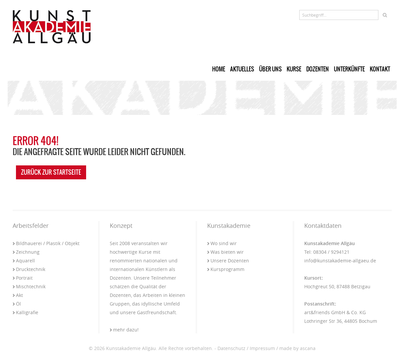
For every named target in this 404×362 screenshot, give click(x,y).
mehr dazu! (124, 329)
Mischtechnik (29, 286)
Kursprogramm (225, 269)
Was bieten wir (225, 252)
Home (218, 69)
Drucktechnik (29, 269)
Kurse (294, 69)
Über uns (270, 69)
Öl (17, 304)
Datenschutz (231, 348)
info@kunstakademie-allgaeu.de (340, 260)
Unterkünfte (349, 69)
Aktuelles (242, 69)
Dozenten (317, 69)
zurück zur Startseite (51, 172)
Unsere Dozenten (228, 260)
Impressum (262, 348)
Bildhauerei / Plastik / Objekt (46, 243)
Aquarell (24, 260)
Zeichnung (26, 252)
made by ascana (297, 348)
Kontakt (380, 69)
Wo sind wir (222, 243)
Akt (18, 295)
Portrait (23, 278)
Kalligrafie (25, 312)
